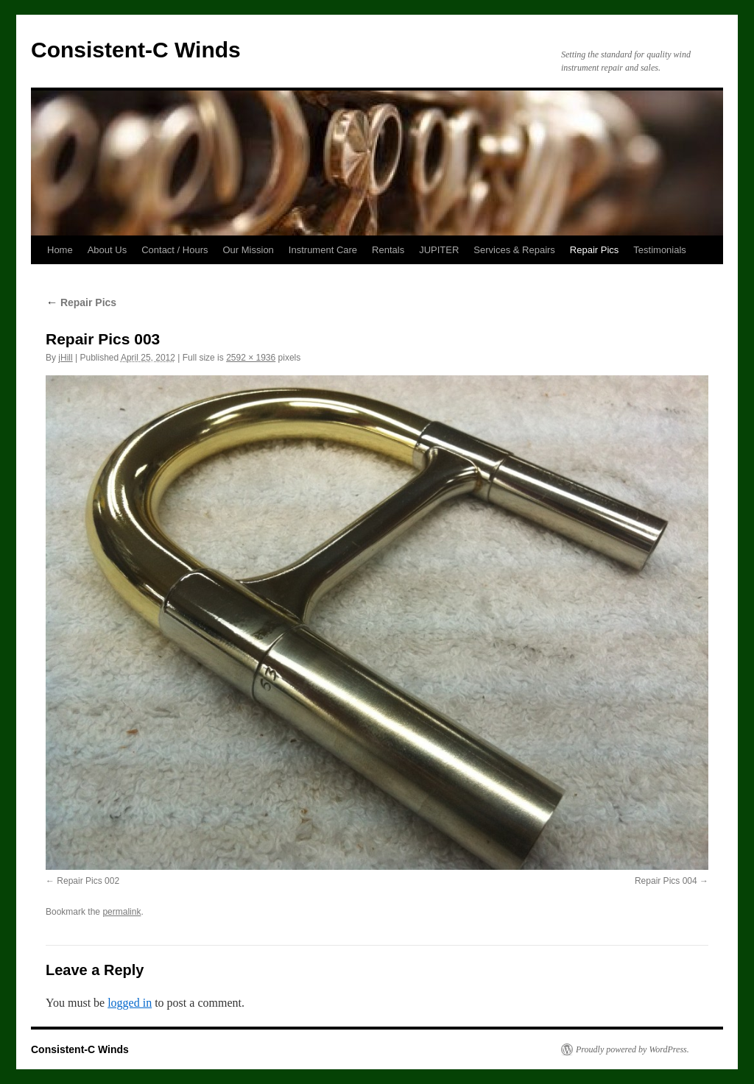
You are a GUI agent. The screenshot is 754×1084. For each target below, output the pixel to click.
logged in (130, 1002)
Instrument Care (323, 249)
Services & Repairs (514, 249)
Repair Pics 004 (666, 881)
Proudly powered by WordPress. (632, 1049)
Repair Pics (594, 249)
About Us (107, 249)
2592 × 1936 (250, 358)
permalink (121, 912)
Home (60, 249)
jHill (65, 358)
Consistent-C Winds (136, 50)
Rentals (388, 249)
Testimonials (659, 249)
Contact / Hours (174, 249)
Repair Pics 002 (88, 881)
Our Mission (248, 249)
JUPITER (439, 249)
